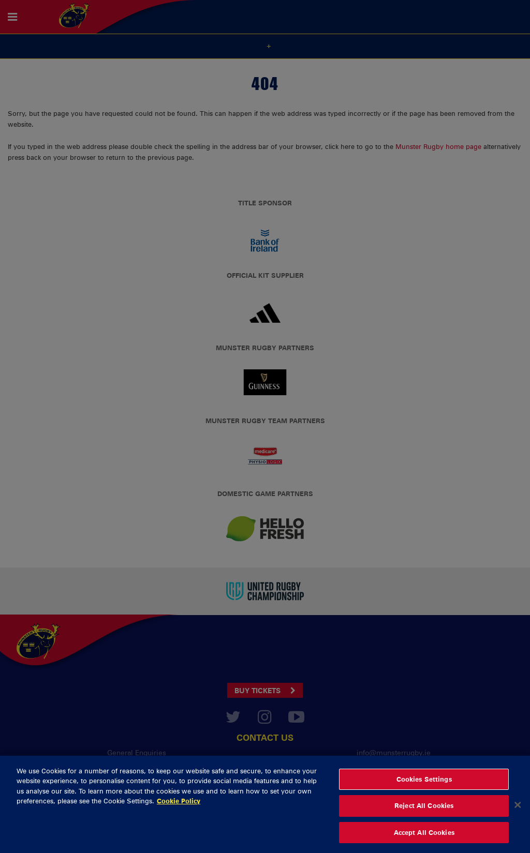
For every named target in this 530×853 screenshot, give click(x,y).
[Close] (517, 810)
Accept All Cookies (424, 837)
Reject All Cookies (423, 810)
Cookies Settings (424, 784)
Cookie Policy (178, 806)
